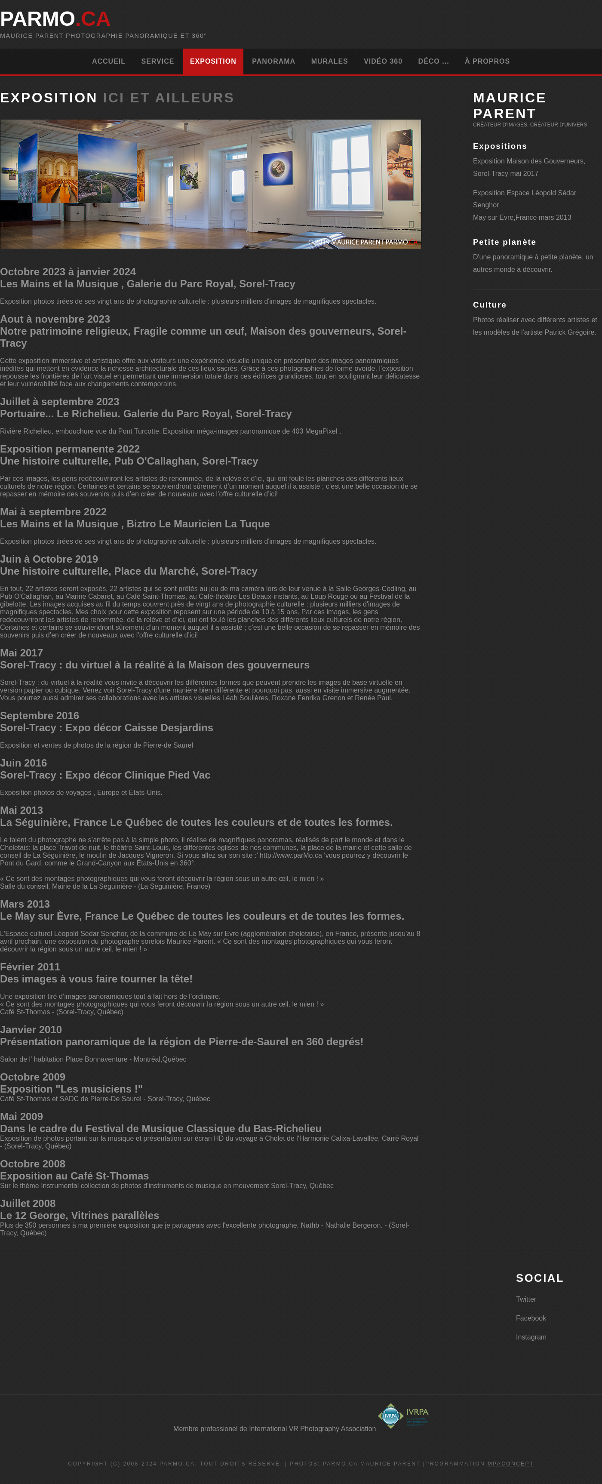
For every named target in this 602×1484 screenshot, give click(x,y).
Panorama (273, 61)
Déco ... (433, 61)
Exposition (213, 61)
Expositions (500, 146)
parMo (55, 18)
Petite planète (505, 241)
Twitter (526, 1299)
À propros (487, 61)
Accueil (109, 61)
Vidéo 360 (383, 61)
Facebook (531, 1318)
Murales (329, 61)
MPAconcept (511, 1464)
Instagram (531, 1337)
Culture (490, 304)
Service (157, 61)
